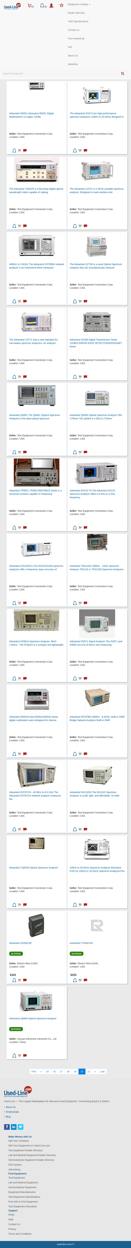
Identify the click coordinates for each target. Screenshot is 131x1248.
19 (75, 1071)
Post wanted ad (76, 38)
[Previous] (41, 1071)
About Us (73, 55)
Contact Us (14, 1224)
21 (89, 1071)
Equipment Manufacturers (22, 1192)
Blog (7, 1116)
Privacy (12, 1229)
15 (47, 1071)
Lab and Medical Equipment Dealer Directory (32, 1155)
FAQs (11, 1214)
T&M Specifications (78, 21)
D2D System (15, 1164)
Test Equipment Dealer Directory (25, 1150)
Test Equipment (16, 1177)
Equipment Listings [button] (79, 4)
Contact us (73, 30)
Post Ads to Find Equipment (23, 1201)
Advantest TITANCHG (81, 943)
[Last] (102, 1071)
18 (68, 1071)
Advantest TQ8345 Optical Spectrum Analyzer (33, 867)
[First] (33, 1071)
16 (54, 1071)
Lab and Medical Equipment (23, 1182)
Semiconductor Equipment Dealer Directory (31, 1160)
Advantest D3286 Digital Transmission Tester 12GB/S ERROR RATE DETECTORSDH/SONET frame (96, 343)
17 (61, 1071)
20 (82, 1071)
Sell (70, 47)
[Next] (95, 1071)
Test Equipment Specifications (24, 1196)
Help (10, 1219)
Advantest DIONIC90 (20, 943)
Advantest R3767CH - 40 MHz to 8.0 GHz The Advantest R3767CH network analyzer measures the (35, 795)
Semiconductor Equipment (22, 1187)
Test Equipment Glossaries (22, 1206)
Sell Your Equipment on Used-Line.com (29, 1145)
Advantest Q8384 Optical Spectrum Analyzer (32, 1018)
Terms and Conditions (19, 1233)
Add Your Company (18, 1140)
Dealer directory (76, 12)
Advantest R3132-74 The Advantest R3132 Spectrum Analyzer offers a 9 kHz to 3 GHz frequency (92, 494)
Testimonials (11, 1111)
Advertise (73, 64)
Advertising (14, 1169)
